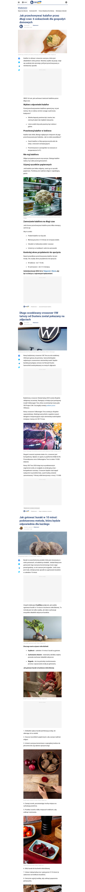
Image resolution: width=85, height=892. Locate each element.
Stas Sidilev (26, 322)
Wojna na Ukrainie (23, 11)
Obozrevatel (26, 25)
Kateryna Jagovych (28, 527)
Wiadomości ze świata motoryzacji (32, 508)
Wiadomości (35, 25)
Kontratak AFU (33, 11)
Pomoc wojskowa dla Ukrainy (46, 11)
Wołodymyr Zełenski (61, 11)
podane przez (50, 405)
